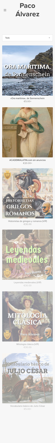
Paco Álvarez (27, 9)
